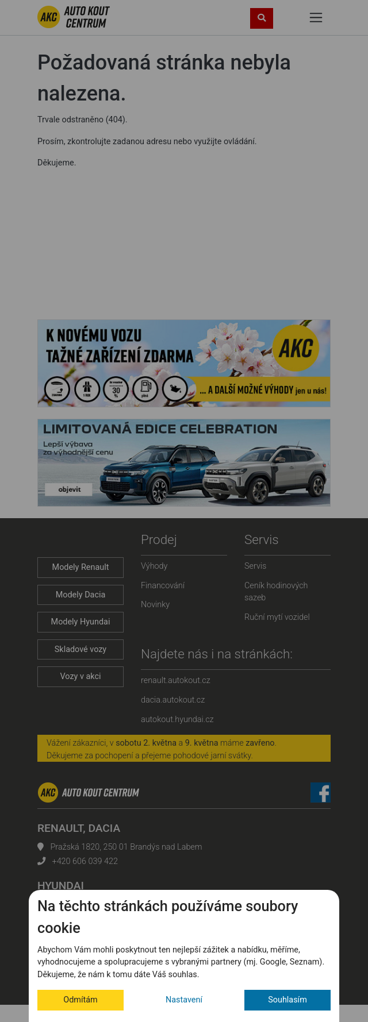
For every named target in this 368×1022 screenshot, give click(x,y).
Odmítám (80, 1000)
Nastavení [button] (184, 1000)
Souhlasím (287, 1000)
